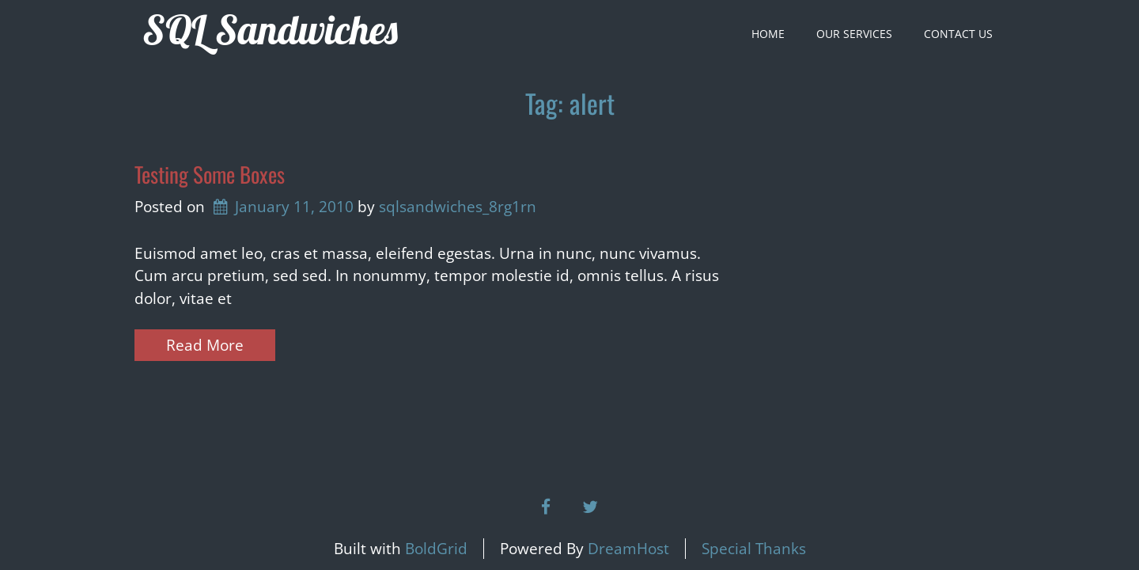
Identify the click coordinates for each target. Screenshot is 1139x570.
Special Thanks (754, 548)
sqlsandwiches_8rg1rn (457, 206)
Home (768, 33)
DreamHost (628, 548)
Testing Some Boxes (209, 174)
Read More (205, 345)
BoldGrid (436, 548)
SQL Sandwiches (270, 29)
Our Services (854, 33)
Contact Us (958, 33)
